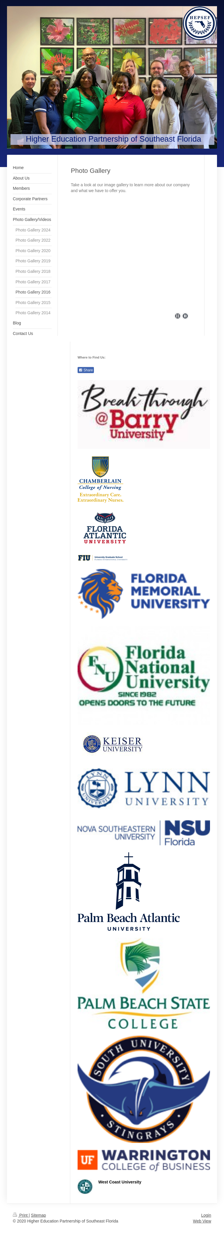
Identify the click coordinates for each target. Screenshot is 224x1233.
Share (86, 370)
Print (21, 1215)
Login (206, 1215)
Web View (202, 1221)
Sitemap (38, 1215)
